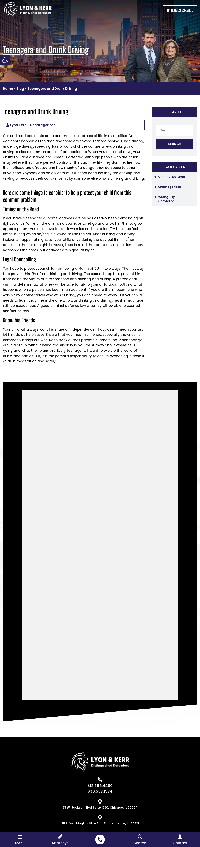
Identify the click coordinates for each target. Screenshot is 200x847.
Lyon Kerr (18, 125)
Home (8, 88)
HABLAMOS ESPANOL (180, 10)
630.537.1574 (100, 791)
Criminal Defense (171, 177)
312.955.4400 (100, 785)
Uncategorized (43, 125)
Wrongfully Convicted (166, 199)
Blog (20, 88)
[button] (5, 60)
